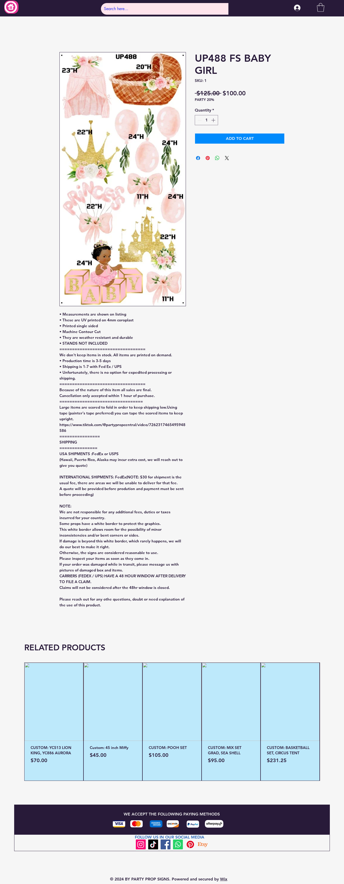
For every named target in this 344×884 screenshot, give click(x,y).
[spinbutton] (206, 120)
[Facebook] (165, 844)
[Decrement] (199, 120)
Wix (223, 879)
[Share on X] (227, 158)
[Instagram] (141, 844)
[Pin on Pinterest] (208, 158)
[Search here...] (164, 9)
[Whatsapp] (178, 844)
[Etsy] (203, 844)
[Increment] (213, 120)
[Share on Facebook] (198, 158)
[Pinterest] (190, 844)
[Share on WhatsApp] (217, 158)
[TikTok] (153, 844)
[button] (320, 7)
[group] (172, 721)
